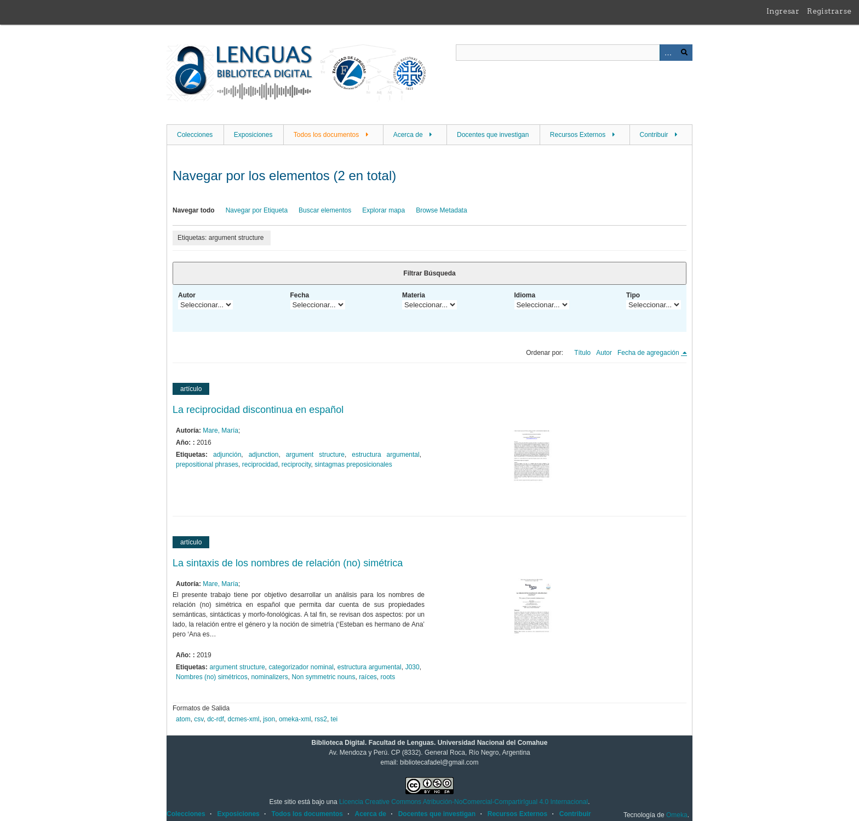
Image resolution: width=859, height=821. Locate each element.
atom (183, 719)
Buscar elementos (325, 210)
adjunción (227, 454)
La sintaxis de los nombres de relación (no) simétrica (288, 563)
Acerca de (408, 135)
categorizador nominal (301, 667)
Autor (187, 295)
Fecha (300, 295)
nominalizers (269, 677)
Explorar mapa (383, 210)
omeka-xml (295, 719)
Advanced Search (668, 52)
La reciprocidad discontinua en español (258, 409)
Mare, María (220, 430)
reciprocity (296, 464)
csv (198, 719)
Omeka (677, 815)
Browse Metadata (441, 210)
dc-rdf (215, 719)
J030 (412, 667)
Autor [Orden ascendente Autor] (604, 353)
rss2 (320, 719)
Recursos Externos (577, 135)
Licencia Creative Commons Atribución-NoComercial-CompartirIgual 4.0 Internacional (463, 802)
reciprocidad (260, 464)
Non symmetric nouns (323, 677)
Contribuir (654, 135)
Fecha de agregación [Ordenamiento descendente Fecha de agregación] (649, 353)
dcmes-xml (244, 719)
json (269, 719)
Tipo (633, 295)
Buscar (684, 52)
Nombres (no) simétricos (212, 677)
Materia (413, 295)
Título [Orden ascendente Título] (582, 353)
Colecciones (195, 135)
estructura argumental (385, 454)
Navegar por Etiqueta (257, 210)
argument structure (315, 454)
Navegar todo (194, 210)
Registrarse (829, 11)
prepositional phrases (207, 464)
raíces (368, 677)
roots (387, 677)
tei (334, 719)
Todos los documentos (326, 135)
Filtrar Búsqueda (429, 273)
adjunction (264, 454)
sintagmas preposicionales (353, 464)
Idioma (525, 295)
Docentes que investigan (493, 135)
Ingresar (782, 11)
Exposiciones (253, 135)
